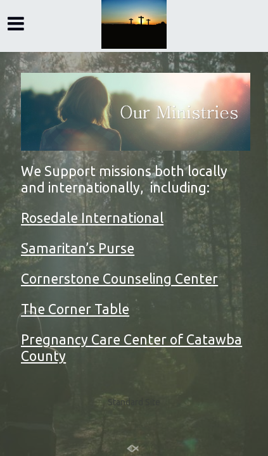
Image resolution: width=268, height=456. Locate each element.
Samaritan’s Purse (77, 248)
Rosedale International (92, 217)
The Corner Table (75, 309)
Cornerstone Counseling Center (119, 278)
